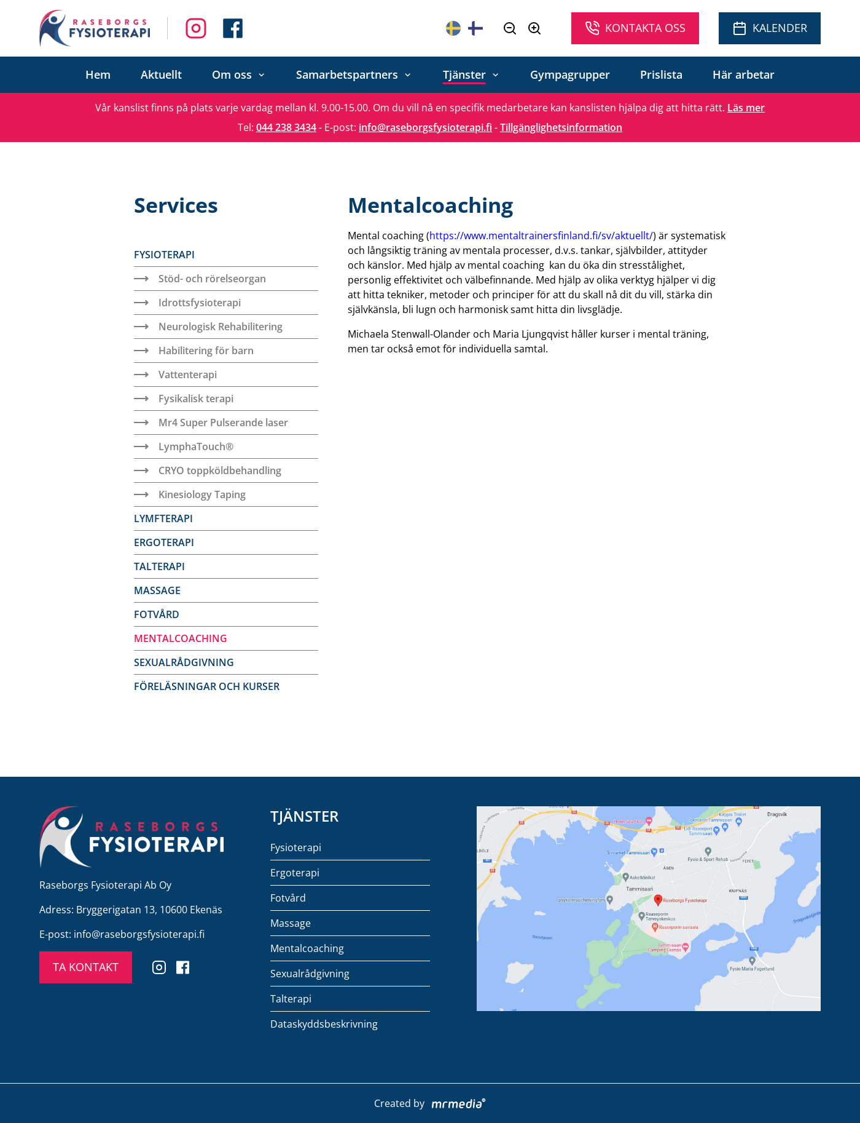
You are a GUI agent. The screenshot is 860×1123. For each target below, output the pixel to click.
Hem (98, 74)
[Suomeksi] (475, 28)
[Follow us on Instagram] (233, 28)
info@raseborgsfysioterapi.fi (425, 127)
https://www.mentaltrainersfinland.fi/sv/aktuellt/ (541, 235)
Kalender (769, 28)
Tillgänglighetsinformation (561, 127)
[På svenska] (453, 28)
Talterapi (159, 566)
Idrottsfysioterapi (187, 302)
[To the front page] (94, 28)
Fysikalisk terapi (183, 398)
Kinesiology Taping (190, 494)
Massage (157, 590)
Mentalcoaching (180, 638)
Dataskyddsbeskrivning (324, 1024)
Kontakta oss (635, 28)
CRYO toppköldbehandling (207, 470)
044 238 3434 (286, 127)
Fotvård (156, 614)
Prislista (661, 74)
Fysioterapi (164, 254)
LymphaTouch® (183, 446)
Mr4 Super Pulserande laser (211, 422)
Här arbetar (744, 74)
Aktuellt (161, 74)
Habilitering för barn (194, 350)
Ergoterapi (164, 542)
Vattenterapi (175, 374)
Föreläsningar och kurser (207, 686)
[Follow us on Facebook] (196, 28)
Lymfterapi (163, 518)
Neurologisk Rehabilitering (208, 326)
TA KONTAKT (86, 966)
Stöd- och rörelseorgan (200, 278)
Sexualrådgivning (184, 662)
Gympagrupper (570, 74)
